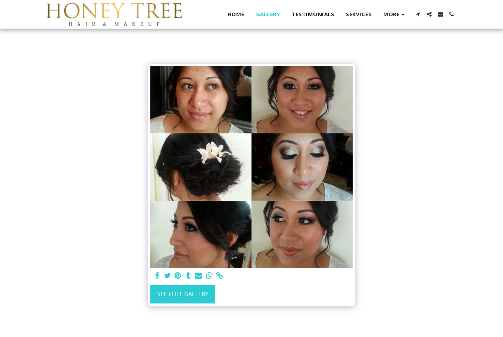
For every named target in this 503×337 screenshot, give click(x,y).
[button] (418, 14)
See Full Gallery (182, 294)
